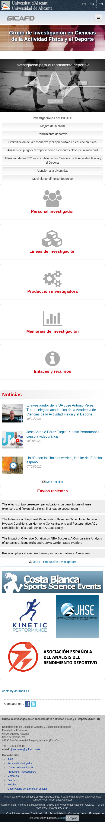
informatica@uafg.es (60, 799)
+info (62, 817)
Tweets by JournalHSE (15, 691)
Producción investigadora (21, 771)
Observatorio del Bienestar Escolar (27, 788)
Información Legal (77, 813)
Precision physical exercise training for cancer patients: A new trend (46, 553)
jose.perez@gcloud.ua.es (25, 749)
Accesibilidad (57, 813)
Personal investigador (19, 763)
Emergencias (96, 813)
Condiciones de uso (17, 813)
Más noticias (54, 482)
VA (92, 4)
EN (101, 4)
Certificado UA (39, 813)
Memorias (13, 776)
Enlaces (12, 780)
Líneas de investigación (20, 767)
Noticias (12, 394)
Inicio (10, 759)
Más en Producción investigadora (54, 562)
